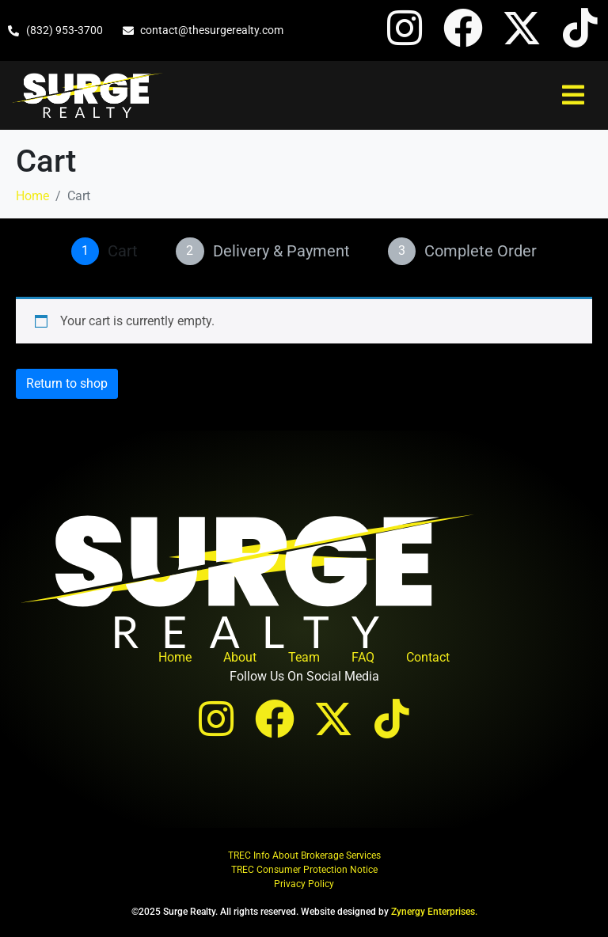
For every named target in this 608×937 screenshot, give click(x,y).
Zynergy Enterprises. (434, 911)
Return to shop (67, 383)
